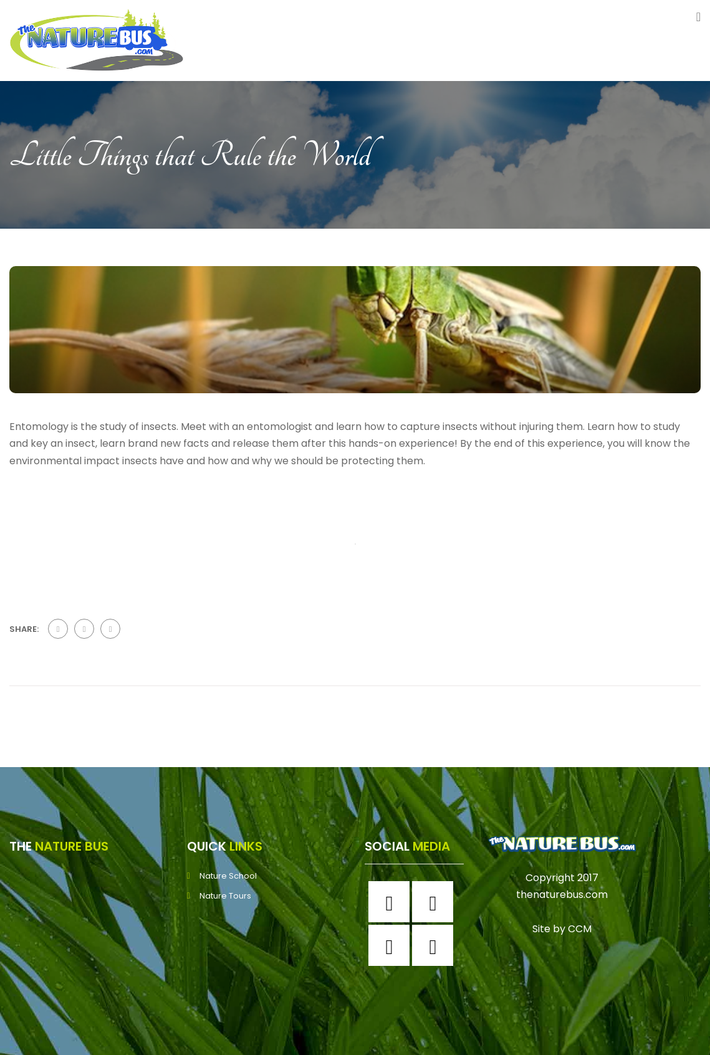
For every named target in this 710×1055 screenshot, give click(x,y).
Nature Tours (225, 896)
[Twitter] (392, 945)
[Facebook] (392, 901)
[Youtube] (436, 945)
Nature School (228, 876)
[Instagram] (436, 901)
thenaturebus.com (562, 894)
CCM (580, 929)
